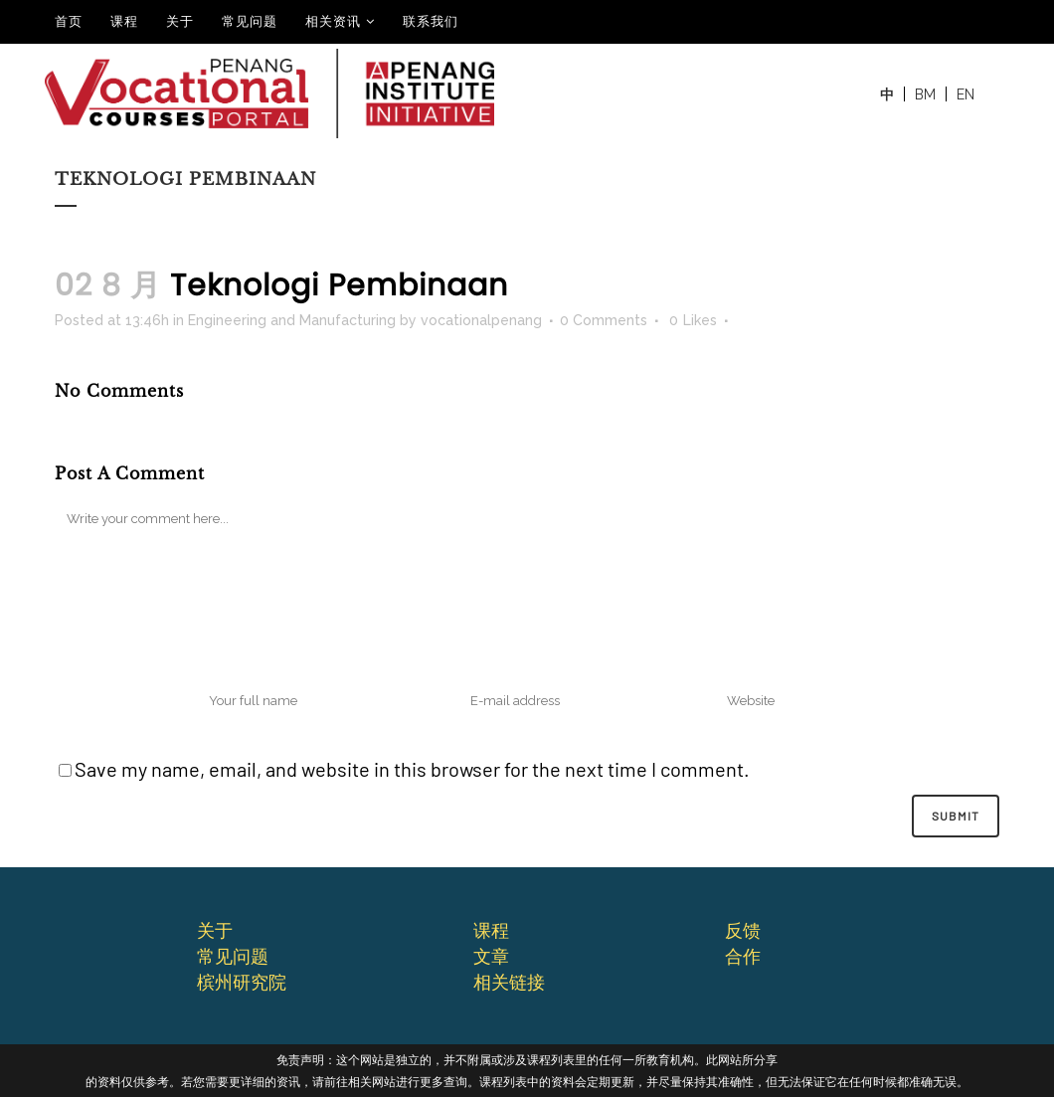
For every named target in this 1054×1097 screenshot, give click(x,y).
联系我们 (430, 21)
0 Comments (603, 320)
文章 (491, 956)
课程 (124, 21)
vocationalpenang (481, 320)
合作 (743, 956)
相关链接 (509, 982)
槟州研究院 (241, 982)
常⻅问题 (232, 956)
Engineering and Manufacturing (292, 320)
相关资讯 (333, 21)
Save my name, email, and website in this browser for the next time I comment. (412, 769)
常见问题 (249, 21)
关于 (180, 21)
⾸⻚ (69, 21)
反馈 (743, 930)
